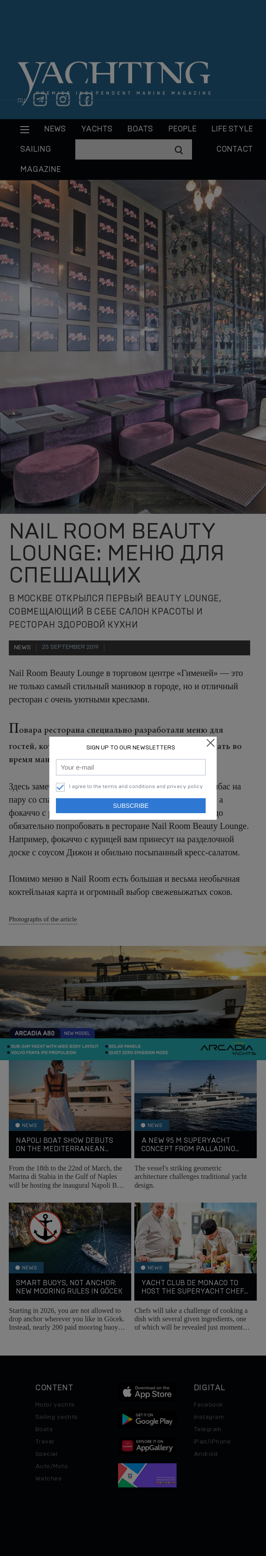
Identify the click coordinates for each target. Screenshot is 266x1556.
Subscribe (131, 805)
